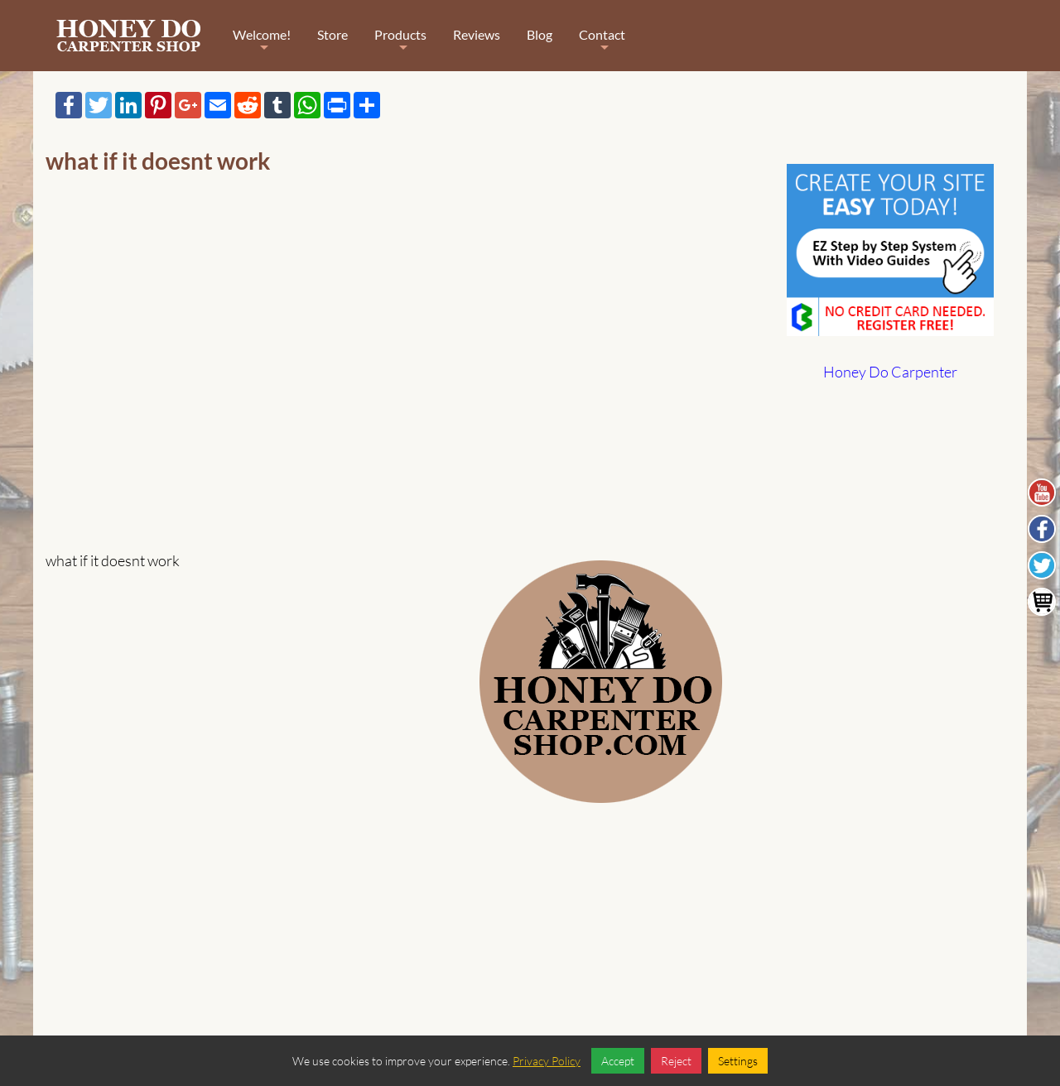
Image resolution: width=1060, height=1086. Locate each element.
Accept (617, 1061)
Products (400, 45)
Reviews (476, 34)
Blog (539, 34)
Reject (676, 1061)
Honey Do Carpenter (890, 372)
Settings (738, 1061)
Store (332, 34)
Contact (602, 45)
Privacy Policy (547, 1061)
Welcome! (262, 45)
